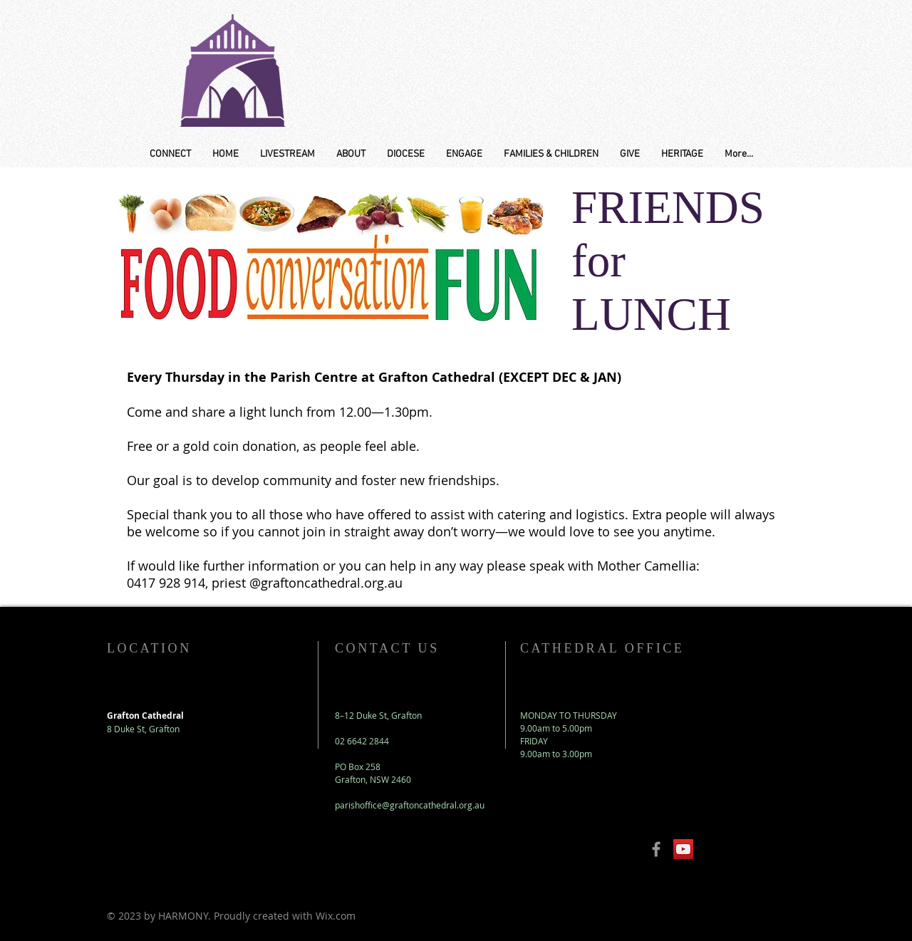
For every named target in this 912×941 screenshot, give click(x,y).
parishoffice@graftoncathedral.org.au (409, 805)
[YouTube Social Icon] (683, 849)
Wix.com (336, 915)
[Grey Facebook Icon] (656, 849)
